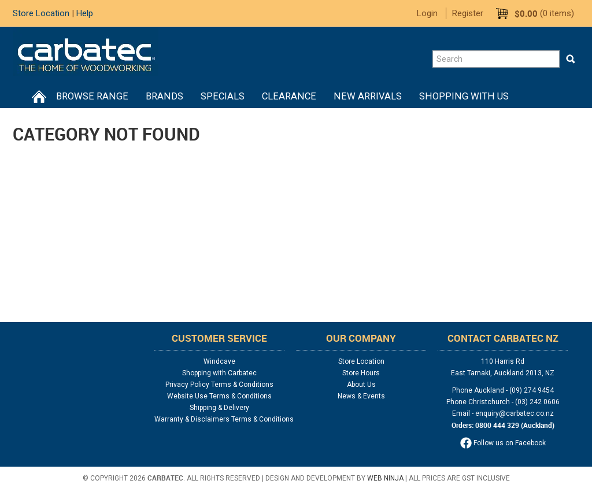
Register (467, 13)
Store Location (41, 13)
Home (38, 96)
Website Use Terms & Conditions (219, 396)
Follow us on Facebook (503, 443)
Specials (223, 96)
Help (84, 13)
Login (427, 13)
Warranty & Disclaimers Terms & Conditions (219, 419)
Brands (164, 96)
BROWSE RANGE (92, 96)
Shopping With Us (464, 96)
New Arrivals (368, 96)
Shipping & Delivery (219, 408)
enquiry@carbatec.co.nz (514, 413)
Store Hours (361, 373)
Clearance (289, 96)
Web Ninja (385, 478)
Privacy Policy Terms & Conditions (219, 384)
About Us (361, 384)
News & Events (361, 396)
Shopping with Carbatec (219, 373)
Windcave (219, 361)
